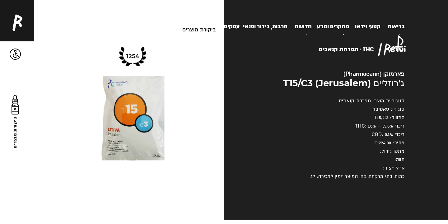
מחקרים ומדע (333, 26)
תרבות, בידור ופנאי (265, 26)
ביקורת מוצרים (199, 29)
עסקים (232, 26)
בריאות (396, 26)
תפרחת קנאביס (338, 49)
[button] (15, 54)
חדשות (303, 26)
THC (368, 49)
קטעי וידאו (367, 26)
